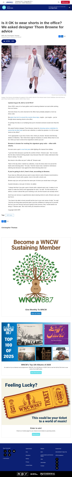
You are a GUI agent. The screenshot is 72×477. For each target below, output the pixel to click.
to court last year (25, 149)
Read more (36, 434)
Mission (42, 448)
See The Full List (36, 372)
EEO (42, 452)
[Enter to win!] (36, 402)
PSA (27, 452)
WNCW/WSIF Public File (61, 452)
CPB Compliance (59, 455)
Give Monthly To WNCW (36, 310)
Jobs (42, 459)
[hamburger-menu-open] (3, 2)
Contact (42, 465)
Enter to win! (36, 428)
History (27, 458)
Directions (28, 455)
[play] (4, 7)
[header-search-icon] (58, 2)
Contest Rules (29, 465)
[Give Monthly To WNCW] (36, 271)
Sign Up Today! (36, 313)
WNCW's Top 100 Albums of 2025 (36, 365)
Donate (66, 2)
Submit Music (29, 448)
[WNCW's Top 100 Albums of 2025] (36, 341)
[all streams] (70, 7)
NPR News (9, 215)
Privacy (27, 462)
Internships (43, 462)
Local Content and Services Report (47, 455)
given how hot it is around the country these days (24, 117)
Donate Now (58, 448)
